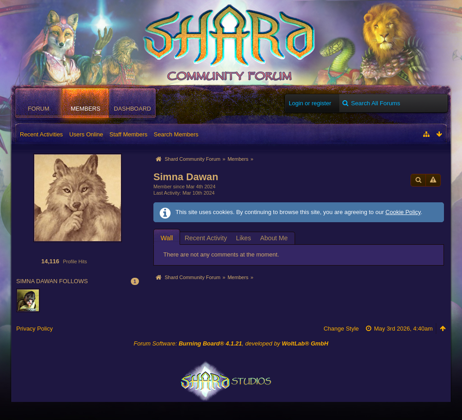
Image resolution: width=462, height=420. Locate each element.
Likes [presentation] (243, 238)
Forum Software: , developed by (231, 343)
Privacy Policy (34, 328)
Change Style (341, 328)
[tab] (166, 237)
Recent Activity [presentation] (206, 238)
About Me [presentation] (273, 238)
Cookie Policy (402, 212)
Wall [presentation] (167, 238)
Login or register (310, 103)
